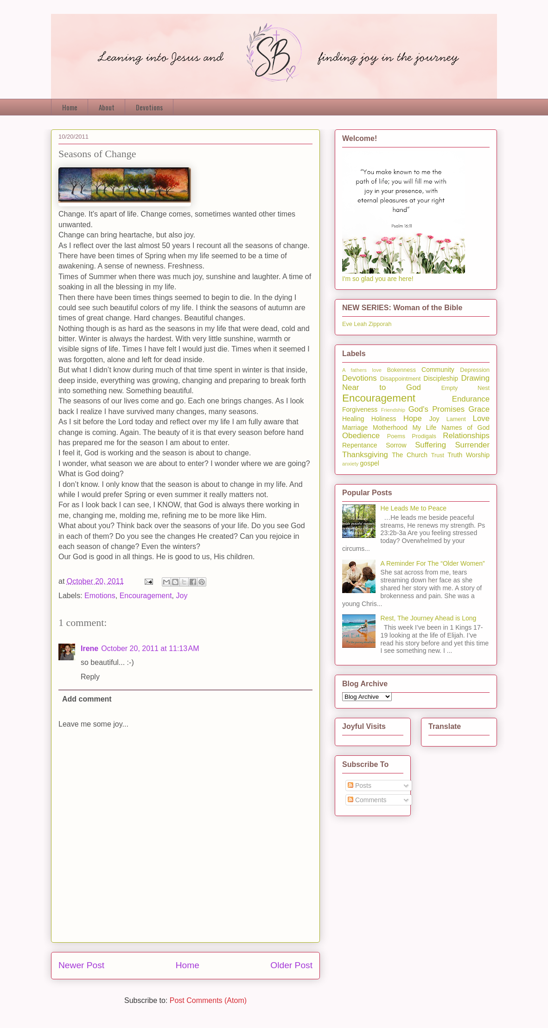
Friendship (393, 410)
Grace (479, 409)
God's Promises (436, 409)
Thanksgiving (365, 454)
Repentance (359, 445)
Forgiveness (359, 409)
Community (437, 369)
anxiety (350, 463)
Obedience (361, 435)
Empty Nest (465, 388)
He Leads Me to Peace (413, 508)
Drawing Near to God (416, 383)
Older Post (291, 965)
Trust (437, 455)
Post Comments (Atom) (208, 1000)
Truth (454, 455)
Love (481, 418)
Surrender (472, 445)
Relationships (466, 435)
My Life (424, 427)
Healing (353, 418)
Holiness (383, 418)
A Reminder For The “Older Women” (433, 563)
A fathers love (362, 370)
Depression (475, 370)
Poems (396, 436)
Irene (89, 648)
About (107, 107)
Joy (182, 596)
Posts (359, 785)
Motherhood (390, 427)
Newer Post (81, 965)
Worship (478, 455)
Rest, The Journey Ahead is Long (429, 618)
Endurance (471, 399)
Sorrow (396, 445)
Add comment (87, 699)
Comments (367, 800)
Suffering (430, 445)
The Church (409, 455)
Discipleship (440, 378)
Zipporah (380, 324)
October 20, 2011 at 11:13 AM (150, 648)
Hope (412, 418)
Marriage (355, 427)
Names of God (465, 427)
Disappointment (400, 379)
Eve (347, 324)
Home (69, 107)
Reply (90, 677)
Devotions (149, 107)
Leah (360, 324)
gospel (369, 463)
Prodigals (424, 436)
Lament (456, 419)
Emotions (99, 596)
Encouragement (146, 596)
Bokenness (401, 370)
